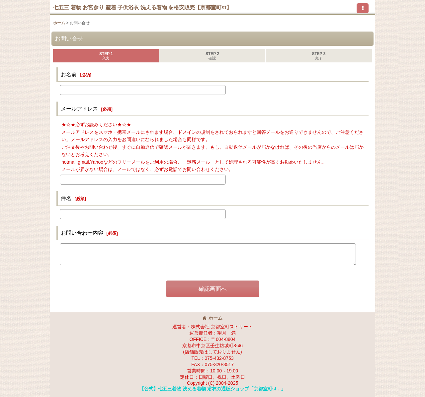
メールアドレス (79, 109)
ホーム (212, 318)
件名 (66, 198)
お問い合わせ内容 (82, 233)
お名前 (69, 74)
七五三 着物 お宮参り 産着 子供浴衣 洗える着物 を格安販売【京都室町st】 (142, 7)
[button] (363, 8)
